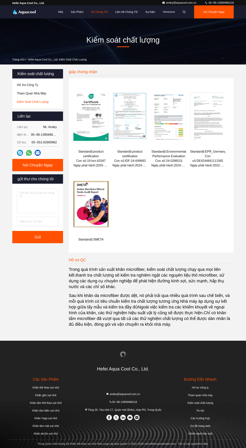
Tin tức (200, 410)
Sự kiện (150, 11)
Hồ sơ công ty (200, 387)
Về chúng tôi (99, 11)
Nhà (60, 11)
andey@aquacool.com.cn (179, 2)
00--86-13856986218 (219, 2)
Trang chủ (18, 59)
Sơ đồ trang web (200, 425)
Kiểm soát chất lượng (200, 402)
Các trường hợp (200, 418)
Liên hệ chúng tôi (126, 11)
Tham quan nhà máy (200, 395)
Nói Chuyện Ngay (213, 11)
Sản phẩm (77, 11)
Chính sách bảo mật (200, 433)
